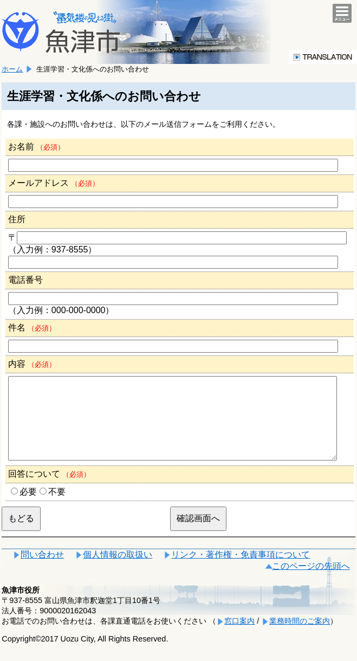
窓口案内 (239, 637)
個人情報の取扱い (117, 570)
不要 (57, 508)
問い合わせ (42, 570)
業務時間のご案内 (299, 637)
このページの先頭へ (311, 582)
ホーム (12, 69)
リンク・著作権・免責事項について (240, 570)
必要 (28, 508)
